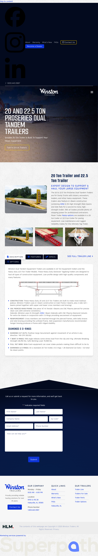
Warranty (55, 493)
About (53, 489)
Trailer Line (79, 489)
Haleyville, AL (56, 505)
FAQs (53, 501)
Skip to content (6, 1)
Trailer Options (80, 501)
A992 (62, 204)
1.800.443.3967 (13, 83)
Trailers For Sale (81, 493)
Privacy (56, 528)
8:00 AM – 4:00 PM (35, 492)
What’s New (56, 497)
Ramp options (68, 215)
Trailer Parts (80, 497)
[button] (92, 92)
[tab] (15, 257)
